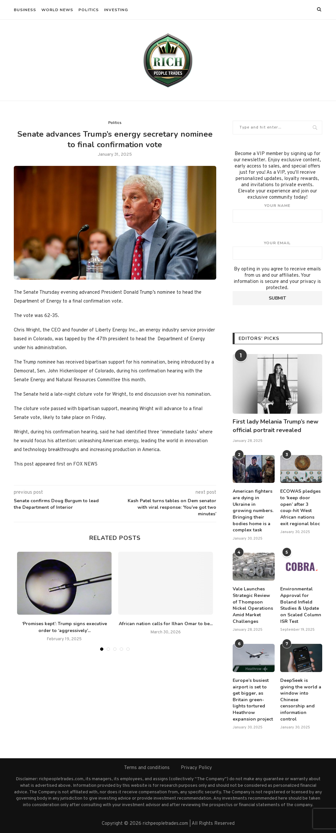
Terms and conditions (147, 767)
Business (25, 9)
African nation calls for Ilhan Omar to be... (166, 624)
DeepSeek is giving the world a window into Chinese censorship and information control (300, 699)
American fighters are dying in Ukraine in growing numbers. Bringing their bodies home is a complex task (253, 510)
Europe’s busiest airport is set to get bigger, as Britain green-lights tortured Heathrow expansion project (253, 699)
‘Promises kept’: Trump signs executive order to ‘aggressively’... (64, 627)
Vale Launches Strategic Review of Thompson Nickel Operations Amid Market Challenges (253, 605)
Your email (277, 250)
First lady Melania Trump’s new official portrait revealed (275, 426)
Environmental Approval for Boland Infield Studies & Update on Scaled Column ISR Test (300, 605)
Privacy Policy (196, 767)
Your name (277, 213)
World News (57, 9)
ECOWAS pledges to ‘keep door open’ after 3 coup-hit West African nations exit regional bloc (300, 507)
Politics (88, 9)
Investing (116, 9)
